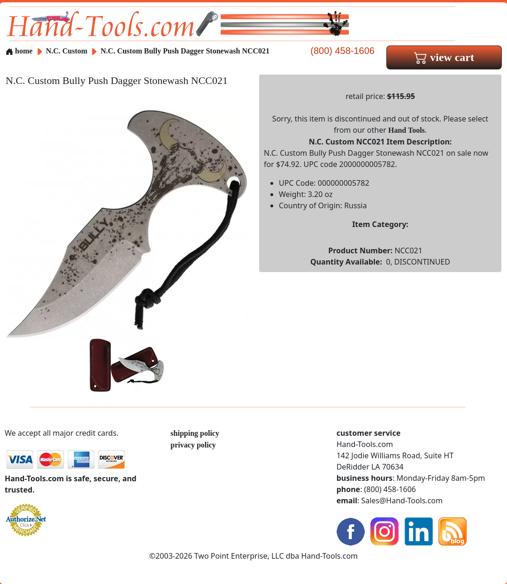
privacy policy (192, 445)
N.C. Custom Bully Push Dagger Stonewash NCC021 (184, 51)
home (19, 51)
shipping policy (194, 433)
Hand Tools (406, 130)
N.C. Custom (67, 51)
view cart (444, 57)
